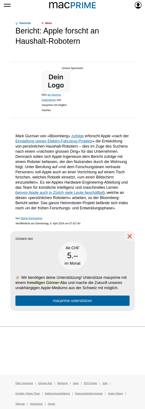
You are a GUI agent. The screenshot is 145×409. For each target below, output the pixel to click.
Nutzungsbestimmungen (89, 393)
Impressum (36, 403)
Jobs (105, 383)
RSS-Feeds (90, 383)
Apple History (115, 393)
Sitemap (20, 403)
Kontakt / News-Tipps (27, 393)
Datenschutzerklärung (57, 393)
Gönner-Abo (45, 383)
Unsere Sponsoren (72, 68)
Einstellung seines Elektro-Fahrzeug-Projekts (53, 141)
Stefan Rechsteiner (31, 218)
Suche (51, 403)
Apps (76, 383)
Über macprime (24, 383)
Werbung (62, 383)
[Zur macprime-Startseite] (72, 5)
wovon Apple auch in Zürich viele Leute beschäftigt (60, 192)
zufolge (77, 136)
